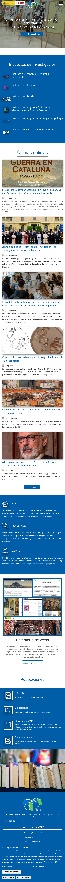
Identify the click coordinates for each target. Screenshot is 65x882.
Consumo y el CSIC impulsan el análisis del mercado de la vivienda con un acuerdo (31, 411)
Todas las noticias (32, 487)
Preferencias (39, 867)
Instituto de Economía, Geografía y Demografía (32, 833)
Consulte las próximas (31, 34)
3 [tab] (34, 49)
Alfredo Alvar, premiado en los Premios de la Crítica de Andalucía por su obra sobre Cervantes (30, 464)
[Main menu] (61, 3)
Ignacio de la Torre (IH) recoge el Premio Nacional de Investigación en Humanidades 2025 (29, 248)
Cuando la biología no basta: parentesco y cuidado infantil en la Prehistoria (32, 359)
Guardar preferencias (11, 872)
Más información (51, 862)
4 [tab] (37, 49)
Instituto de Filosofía (32, 837)
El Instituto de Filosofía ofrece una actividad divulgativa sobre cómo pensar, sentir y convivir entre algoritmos (30, 303)
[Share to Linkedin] (14, 821)
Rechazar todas (23, 877)
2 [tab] (31, 49)
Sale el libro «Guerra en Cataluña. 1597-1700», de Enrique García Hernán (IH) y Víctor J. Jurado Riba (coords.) (31, 191)
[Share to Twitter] (10, 821)
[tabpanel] (32, 24)
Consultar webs (29, 663)
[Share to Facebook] (6, 821)
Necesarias (8, 867)
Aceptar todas (8, 877)
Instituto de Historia (32, 842)
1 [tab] (28, 49)
